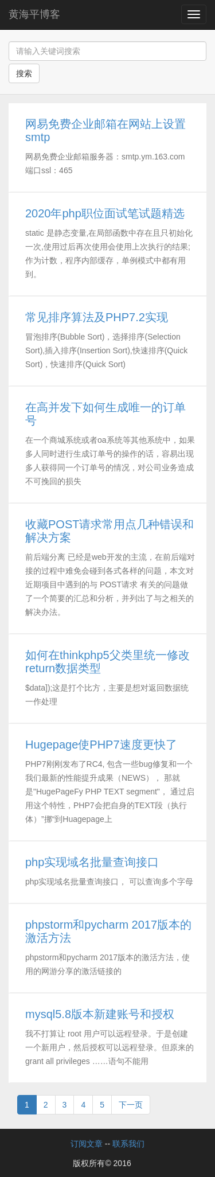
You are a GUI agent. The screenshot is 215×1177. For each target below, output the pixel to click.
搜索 (24, 73)
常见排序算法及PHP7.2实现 (96, 317)
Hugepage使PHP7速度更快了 (101, 744)
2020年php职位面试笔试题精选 (105, 213)
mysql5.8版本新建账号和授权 (99, 1014)
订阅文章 (87, 1143)
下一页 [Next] (131, 1104)
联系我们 (128, 1143)
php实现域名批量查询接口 (92, 862)
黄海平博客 (34, 14)
